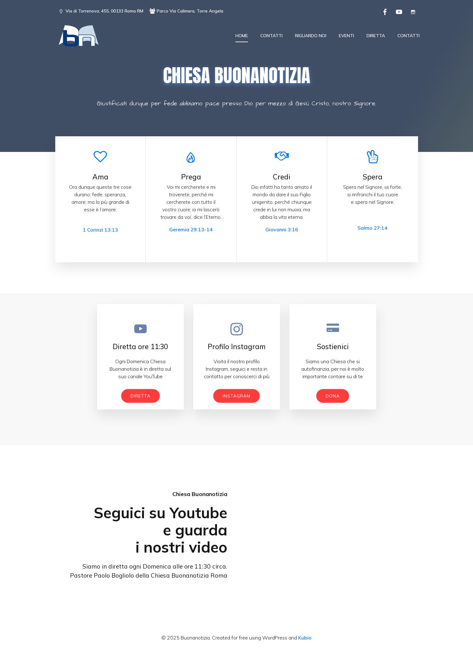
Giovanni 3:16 (281, 231)
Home (241, 36)
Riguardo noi (310, 36)
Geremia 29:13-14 (191, 231)
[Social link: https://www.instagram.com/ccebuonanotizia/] (412, 11)
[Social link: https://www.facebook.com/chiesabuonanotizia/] (384, 11)
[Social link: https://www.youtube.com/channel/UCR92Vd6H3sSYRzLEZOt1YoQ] (398, 11)
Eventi (346, 36)
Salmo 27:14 (372, 229)
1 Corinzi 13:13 (100, 231)
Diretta (376, 36)
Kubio (305, 639)
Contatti (271, 36)
